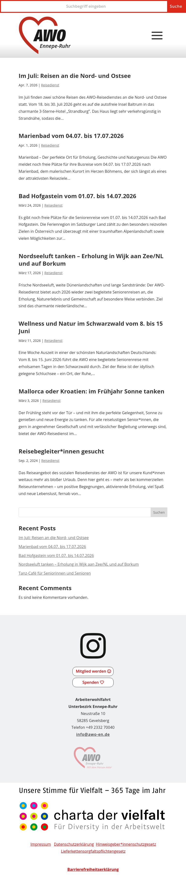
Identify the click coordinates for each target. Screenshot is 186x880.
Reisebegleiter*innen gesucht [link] (61, 451)
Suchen (159, 512)
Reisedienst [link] (50, 85)
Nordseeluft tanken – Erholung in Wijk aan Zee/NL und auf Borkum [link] (91, 259)
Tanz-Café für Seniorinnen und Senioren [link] (55, 573)
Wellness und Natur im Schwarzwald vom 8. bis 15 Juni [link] (91, 327)
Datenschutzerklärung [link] (74, 844)
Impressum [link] (41, 844)
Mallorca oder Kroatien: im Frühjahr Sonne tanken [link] (91, 391)
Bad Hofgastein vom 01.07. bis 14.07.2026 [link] (77, 196)
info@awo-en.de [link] (93, 734)
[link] (45, 35)
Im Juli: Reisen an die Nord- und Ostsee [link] (75, 76)
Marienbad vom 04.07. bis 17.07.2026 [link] (71, 136)
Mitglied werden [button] (91, 671)
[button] (157, 36)
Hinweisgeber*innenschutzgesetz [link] (126, 844)
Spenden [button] (90, 682)
